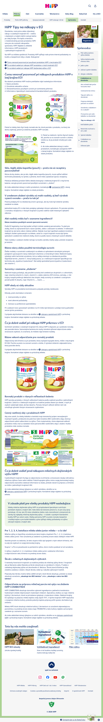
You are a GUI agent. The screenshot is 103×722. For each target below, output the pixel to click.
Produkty (7, 20)
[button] (89, 6)
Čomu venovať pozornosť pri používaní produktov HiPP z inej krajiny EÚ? (34, 62)
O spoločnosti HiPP (78, 691)
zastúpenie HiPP (58, 187)
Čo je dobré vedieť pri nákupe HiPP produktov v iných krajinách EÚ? (32, 65)
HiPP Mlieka (21, 685)
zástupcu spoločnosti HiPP (51, 314)
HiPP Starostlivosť (65, 685)
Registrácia (87, 41)
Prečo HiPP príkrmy (21, 20)
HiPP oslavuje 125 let (56, 20)
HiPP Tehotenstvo (80, 685)
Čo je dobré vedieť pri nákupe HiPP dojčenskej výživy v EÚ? (29, 68)
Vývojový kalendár (39, 20)
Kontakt (83, 20)
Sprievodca (72, 20)
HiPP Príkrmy (32, 685)
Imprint (66, 691)
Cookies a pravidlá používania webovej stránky (45, 691)
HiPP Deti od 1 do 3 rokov (48, 685)
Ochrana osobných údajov (18, 691)
